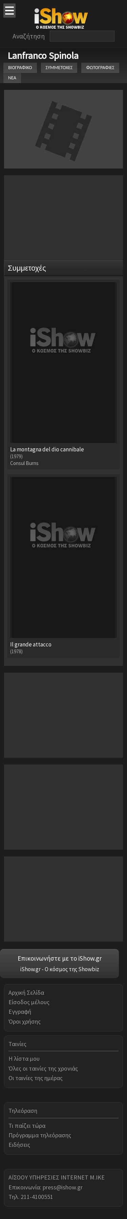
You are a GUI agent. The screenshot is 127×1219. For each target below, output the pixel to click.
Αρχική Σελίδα (26, 992)
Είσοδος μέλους (28, 1002)
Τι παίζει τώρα (26, 1125)
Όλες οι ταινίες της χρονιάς (43, 1068)
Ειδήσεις (19, 1145)
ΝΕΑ (12, 78)
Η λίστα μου (24, 1058)
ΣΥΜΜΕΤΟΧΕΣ (59, 67)
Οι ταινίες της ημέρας (35, 1078)
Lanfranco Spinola (43, 55)
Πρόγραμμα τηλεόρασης (39, 1135)
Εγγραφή (19, 1011)
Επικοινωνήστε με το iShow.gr (60, 958)
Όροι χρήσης (24, 1021)
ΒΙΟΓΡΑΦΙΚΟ (20, 67)
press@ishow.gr (63, 1187)
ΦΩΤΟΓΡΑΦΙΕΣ (100, 67)
